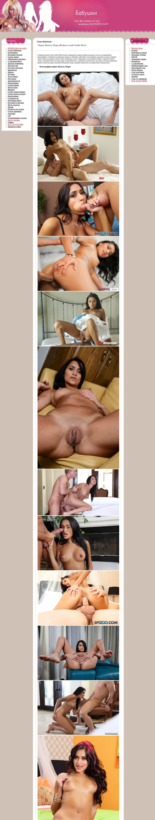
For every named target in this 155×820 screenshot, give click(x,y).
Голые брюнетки (44, 41)
